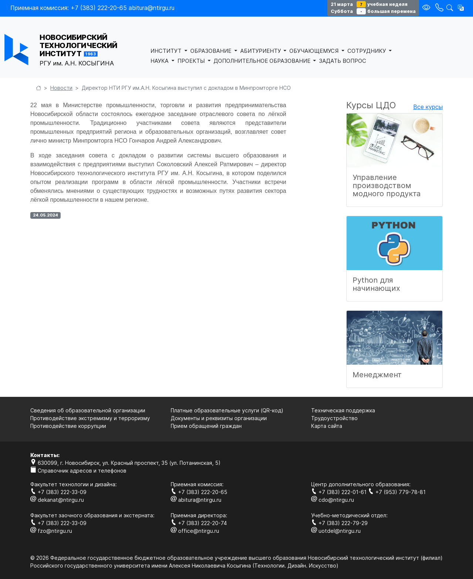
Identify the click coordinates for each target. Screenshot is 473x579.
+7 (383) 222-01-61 (339, 492)
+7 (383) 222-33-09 (58, 492)
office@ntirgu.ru (195, 531)
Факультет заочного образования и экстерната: (92, 515)
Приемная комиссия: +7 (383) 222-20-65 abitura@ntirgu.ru (92, 7)
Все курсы (428, 106)
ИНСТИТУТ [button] (166, 50)
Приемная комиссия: (197, 484)
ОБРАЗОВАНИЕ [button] (211, 50)
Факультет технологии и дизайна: (73, 484)
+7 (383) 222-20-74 (199, 523)
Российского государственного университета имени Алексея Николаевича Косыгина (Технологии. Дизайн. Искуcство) (184, 565)
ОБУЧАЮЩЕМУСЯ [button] (314, 50)
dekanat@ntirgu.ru (57, 500)
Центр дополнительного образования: (361, 484)
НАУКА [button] (160, 60)
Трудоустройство (334, 418)
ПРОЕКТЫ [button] (191, 60)
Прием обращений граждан (206, 426)
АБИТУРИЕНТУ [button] (261, 50)
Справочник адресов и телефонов (78, 470)
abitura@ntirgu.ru (196, 500)
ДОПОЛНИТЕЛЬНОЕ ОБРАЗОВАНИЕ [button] (263, 60)
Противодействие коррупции (68, 426)
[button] (461, 8)
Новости (61, 88)
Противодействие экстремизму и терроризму (90, 418)
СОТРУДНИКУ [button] (367, 50)
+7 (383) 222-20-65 (199, 492)
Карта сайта (326, 426)
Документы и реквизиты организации (219, 418)
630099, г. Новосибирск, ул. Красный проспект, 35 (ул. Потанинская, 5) (125, 463)
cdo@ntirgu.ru (332, 500)
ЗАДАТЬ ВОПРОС (342, 60)
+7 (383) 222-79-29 (339, 523)
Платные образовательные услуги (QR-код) (227, 410)
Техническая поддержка (343, 410)
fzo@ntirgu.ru (51, 531)
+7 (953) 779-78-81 (397, 492)
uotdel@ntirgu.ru (336, 531)
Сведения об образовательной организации (87, 410)
